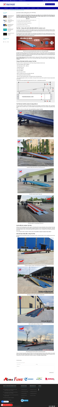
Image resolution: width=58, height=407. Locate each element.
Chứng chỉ (33, 8)
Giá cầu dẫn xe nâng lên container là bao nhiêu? (42, 231)
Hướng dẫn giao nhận (33, 393)
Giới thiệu (11, 8)
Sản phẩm (17, 8)
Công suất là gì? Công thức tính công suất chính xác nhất (10, 25)
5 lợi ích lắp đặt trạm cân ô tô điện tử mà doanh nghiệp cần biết (11, 16)
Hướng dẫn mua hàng (33, 389)
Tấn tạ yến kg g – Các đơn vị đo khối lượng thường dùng (10, 29)
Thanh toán (23, 397)
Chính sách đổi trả (24, 393)
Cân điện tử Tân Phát (43, 389)
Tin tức (28, 8)
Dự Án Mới (23, 8)
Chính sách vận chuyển (24, 391)
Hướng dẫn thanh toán (33, 391)
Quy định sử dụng (32, 395)
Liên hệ (38, 8)
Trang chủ (6, 8)
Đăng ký (53, 0)
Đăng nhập (50, 0)
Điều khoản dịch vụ (24, 395)
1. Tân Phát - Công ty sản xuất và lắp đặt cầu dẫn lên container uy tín (26, 20)
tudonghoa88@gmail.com (14, 0)
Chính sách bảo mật (24, 389)
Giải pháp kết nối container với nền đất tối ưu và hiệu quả (11, 21)
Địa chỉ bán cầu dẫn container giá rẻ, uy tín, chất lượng (26, 12)
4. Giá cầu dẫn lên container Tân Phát (22, 24)
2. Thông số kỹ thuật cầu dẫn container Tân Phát (23, 21)
